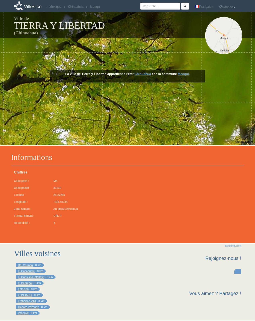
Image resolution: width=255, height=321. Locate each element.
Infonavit (23, 313)
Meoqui (183, 74)
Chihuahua (142, 74)
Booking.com (233, 245)
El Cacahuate (26, 271)
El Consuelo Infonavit (31, 277)
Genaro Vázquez (28, 307)
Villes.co (33, 6)
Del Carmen (25, 265)
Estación (23, 289)
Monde (227, 7)
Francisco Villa (27, 301)
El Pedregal (25, 283)
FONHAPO (25, 295)
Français (204, 6)
